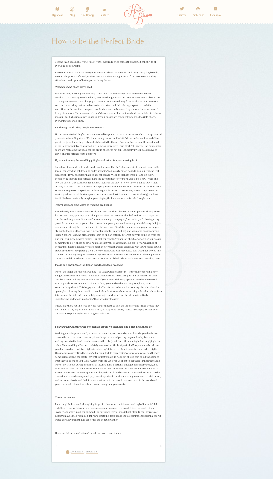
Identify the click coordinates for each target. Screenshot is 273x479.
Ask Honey (87, 15)
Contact (104, 15)
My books (57, 15)
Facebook (215, 15)
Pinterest (198, 15)
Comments (77, 452)
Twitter (182, 15)
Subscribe (91, 452)
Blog (72, 15)
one (69, 452)
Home (138, 17)
